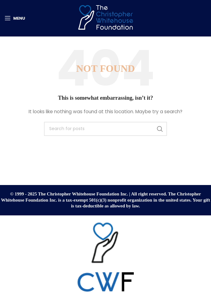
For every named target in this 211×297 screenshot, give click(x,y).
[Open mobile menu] (15, 18)
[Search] (105, 129)
